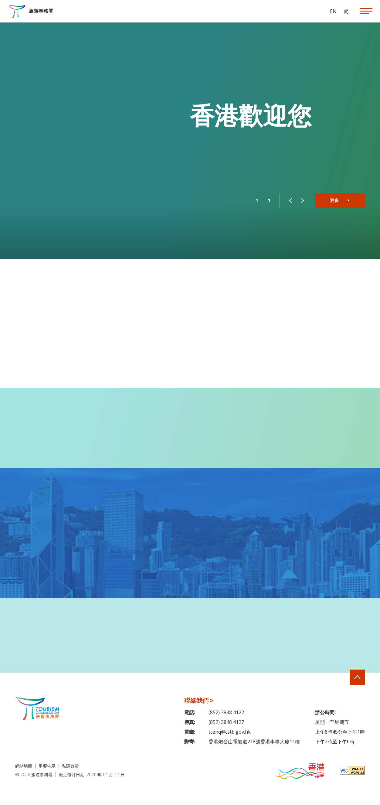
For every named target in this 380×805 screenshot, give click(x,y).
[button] (290, 200)
